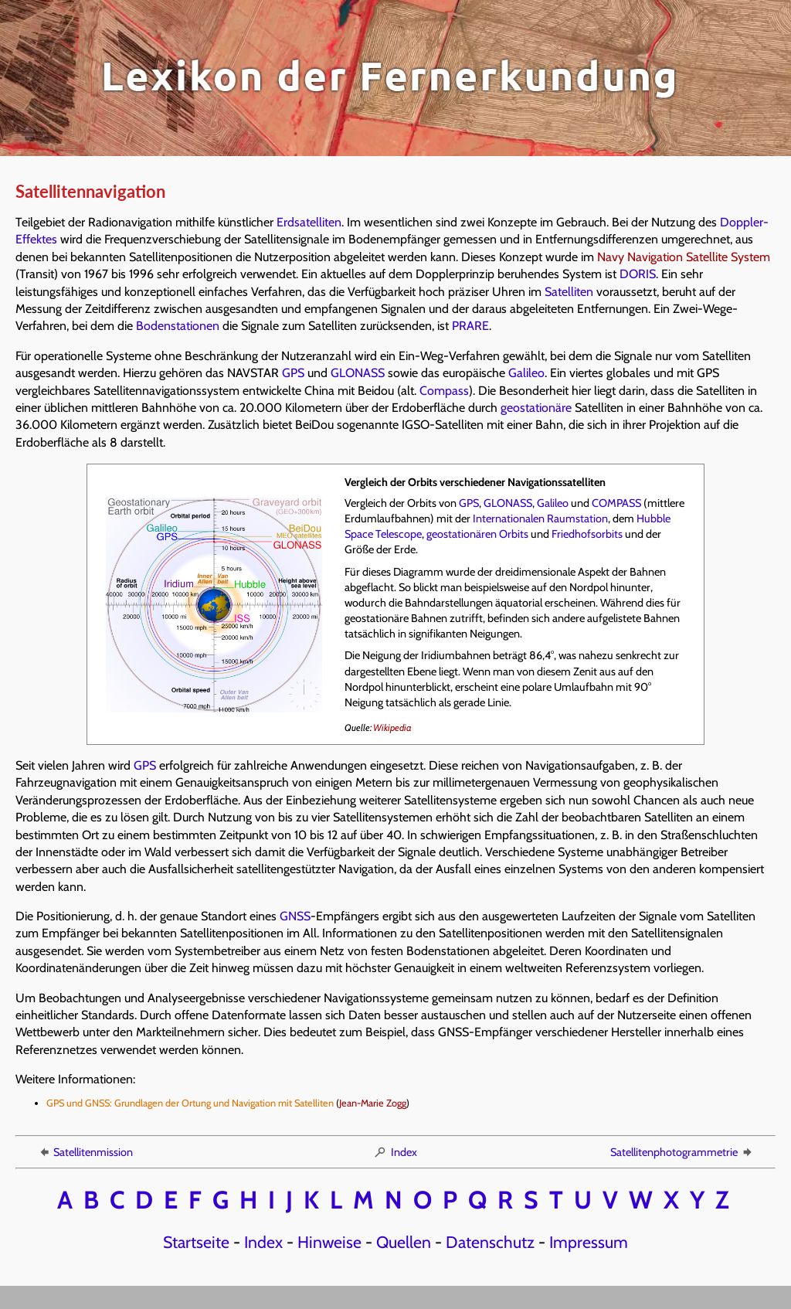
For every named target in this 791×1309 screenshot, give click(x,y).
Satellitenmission (85, 1152)
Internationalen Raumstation (540, 518)
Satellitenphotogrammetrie (682, 1152)
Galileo (526, 373)
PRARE (470, 325)
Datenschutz (490, 1242)
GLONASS (358, 373)
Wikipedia (392, 727)
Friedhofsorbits (587, 534)
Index (395, 1152)
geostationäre (536, 407)
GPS (293, 373)
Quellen (403, 1242)
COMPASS (616, 503)
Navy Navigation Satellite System (683, 257)
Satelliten (569, 291)
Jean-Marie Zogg (372, 1103)
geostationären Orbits (477, 534)
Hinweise (329, 1242)
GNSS (295, 916)
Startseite (196, 1242)
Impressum (588, 1242)
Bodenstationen (177, 325)
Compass (444, 390)
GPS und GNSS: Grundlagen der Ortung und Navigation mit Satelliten (190, 1103)
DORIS (638, 274)
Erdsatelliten (309, 222)
